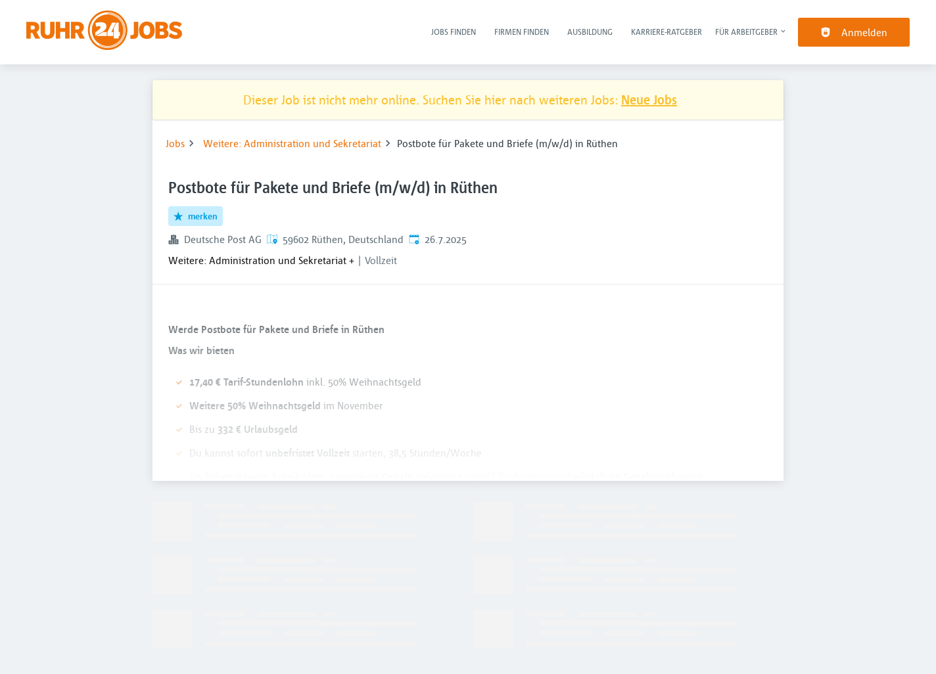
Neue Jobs (649, 99)
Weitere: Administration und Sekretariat (292, 143)
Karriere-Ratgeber (666, 31)
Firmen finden (521, 31)
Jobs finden (453, 31)
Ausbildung (590, 31)
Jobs (175, 143)
